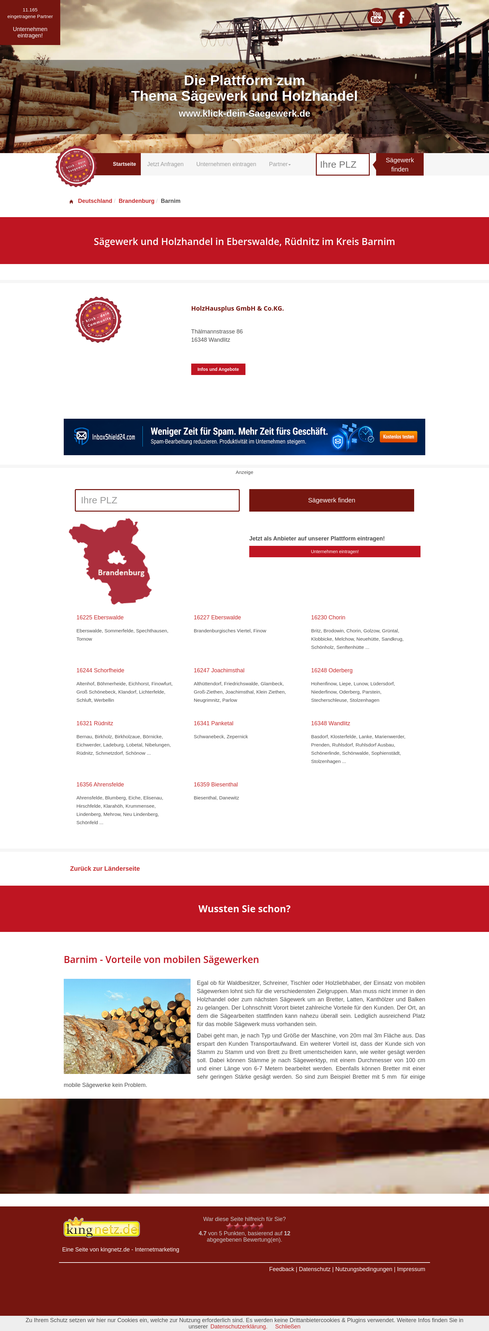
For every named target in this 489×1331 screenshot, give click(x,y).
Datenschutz (314, 1269)
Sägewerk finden (400, 165)
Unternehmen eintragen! (335, 551)
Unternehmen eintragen (226, 164)
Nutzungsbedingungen (363, 1269)
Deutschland (90, 201)
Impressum (411, 1269)
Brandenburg (136, 201)
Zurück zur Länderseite (105, 868)
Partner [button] (280, 164)
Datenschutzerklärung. (238, 1326)
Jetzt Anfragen (165, 164)
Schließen (288, 1326)
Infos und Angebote (218, 369)
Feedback (281, 1269)
